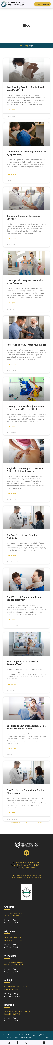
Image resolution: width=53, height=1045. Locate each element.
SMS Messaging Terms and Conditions (35, 1037)
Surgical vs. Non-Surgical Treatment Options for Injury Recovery (25, 470)
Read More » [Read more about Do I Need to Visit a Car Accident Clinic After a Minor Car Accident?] (11, 748)
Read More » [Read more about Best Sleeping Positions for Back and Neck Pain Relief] (11, 110)
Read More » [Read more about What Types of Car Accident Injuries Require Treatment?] (11, 620)
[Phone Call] (26, 1043)
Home (21, 46)
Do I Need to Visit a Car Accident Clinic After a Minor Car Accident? (26, 727)
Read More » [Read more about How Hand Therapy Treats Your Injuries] (11, 364)
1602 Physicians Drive (13, 962)
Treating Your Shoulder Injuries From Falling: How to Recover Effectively (25, 407)
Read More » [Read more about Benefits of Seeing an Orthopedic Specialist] (11, 238)
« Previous (15, 823)
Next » (39, 823)
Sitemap (18, 1037)
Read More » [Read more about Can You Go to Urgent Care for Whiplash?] (11, 555)
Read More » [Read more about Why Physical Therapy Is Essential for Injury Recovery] (11, 303)
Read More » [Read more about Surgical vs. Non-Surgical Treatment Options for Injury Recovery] (11, 493)
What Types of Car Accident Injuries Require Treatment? (25, 598)
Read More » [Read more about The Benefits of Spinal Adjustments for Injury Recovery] (11, 174)
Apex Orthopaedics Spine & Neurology (21, 1035)
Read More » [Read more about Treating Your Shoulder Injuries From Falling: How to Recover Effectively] (11, 426)
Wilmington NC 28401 (13, 965)
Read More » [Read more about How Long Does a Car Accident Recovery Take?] (11, 684)
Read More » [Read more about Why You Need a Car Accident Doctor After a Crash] (11, 813)
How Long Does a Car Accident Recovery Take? (22, 663)
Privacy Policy (9, 1037)
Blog (26, 46)
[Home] (9, 1043)
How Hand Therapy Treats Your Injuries (26, 344)
